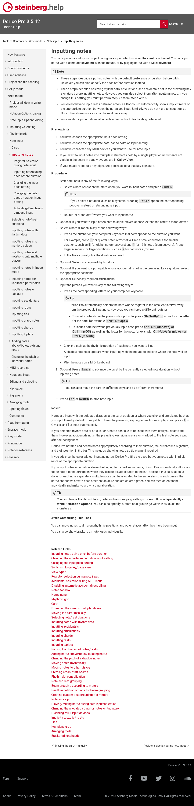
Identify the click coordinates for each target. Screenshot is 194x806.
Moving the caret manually (68, 613)
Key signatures (61, 726)
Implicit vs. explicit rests (67, 717)
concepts (18, 68)
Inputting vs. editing (22, 127)
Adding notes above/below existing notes (26, 345)
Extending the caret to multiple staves (76, 608)
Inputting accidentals (25, 300)
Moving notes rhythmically (68, 663)
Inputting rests (21, 307)
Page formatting (18, 423)
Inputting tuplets (22, 334)
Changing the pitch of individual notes (76, 658)
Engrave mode (16, 429)
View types (58, 572)
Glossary (13, 457)
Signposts (16, 395)
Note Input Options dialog (26, 120)
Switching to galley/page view (71, 567)
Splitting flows (19, 409)
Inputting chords (22, 327)
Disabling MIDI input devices (70, 713)
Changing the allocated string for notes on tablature (85, 708)
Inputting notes (73, 41)
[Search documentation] (164, 24)
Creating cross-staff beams (69, 672)
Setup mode (15, 89)
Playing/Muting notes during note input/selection (83, 704)
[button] (5, 55)
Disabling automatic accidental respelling (78, 585)
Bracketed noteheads (65, 736)
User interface (16, 75)
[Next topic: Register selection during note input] (165, 745)
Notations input (19, 375)
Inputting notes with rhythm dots (72, 622)
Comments (16, 416)
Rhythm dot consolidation (68, 676)
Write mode (35, 41)
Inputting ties (20, 314)
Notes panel (59, 594)
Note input (53, 41)
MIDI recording (19, 368)
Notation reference (19, 450)
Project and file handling (23, 82)
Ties (54, 722)
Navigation (16, 388)
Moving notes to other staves (70, 667)
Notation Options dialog (25, 113)
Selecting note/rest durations (70, 617)
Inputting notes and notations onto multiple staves (27, 256)
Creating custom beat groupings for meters (79, 695)
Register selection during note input (75, 576)
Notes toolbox (60, 590)
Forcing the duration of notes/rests (74, 649)
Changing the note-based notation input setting (27, 197)
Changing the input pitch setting (72, 563)
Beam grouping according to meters (75, 685)
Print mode (14, 443)
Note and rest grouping (66, 681)
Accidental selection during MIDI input (76, 581)
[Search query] (132, 24)
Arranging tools (19, 402)
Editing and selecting (23, 381)
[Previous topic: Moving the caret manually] (71, 745)
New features (16, 54)
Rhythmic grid (18, 134)
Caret (15, 147)
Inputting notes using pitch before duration (79, 554)
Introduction (15, 61)
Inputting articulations (65, 631)
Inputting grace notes (26, 320)
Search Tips (176, 23)
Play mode (14, 436)
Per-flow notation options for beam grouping (80, 690)
